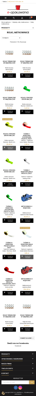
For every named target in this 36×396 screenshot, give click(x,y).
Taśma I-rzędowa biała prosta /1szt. (27, 171)
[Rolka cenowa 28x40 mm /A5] (9, 119)
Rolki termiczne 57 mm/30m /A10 (9, 98)
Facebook (18, 346)
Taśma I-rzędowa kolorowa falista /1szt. (27, 136)
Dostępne (11, 38)
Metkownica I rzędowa (26, 207)
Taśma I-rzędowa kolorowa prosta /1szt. (9, 208)
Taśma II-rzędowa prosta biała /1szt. (9, 245)
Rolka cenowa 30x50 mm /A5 (9, 171)
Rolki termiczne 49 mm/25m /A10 (9, 62)
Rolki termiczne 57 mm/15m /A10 (26, 316)
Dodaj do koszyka (8, 75)
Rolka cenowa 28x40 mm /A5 (9, 134)
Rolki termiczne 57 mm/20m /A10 (9, 316)
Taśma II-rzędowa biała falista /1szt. (27, 244)
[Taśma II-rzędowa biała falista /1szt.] (27, 228)
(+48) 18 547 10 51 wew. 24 (15, 1)
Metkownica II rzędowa (26, 279)
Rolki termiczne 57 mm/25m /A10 (26, 62)
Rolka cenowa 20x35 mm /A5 (27, 98)
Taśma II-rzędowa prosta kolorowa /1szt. (9, 281)
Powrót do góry (27, 338)
